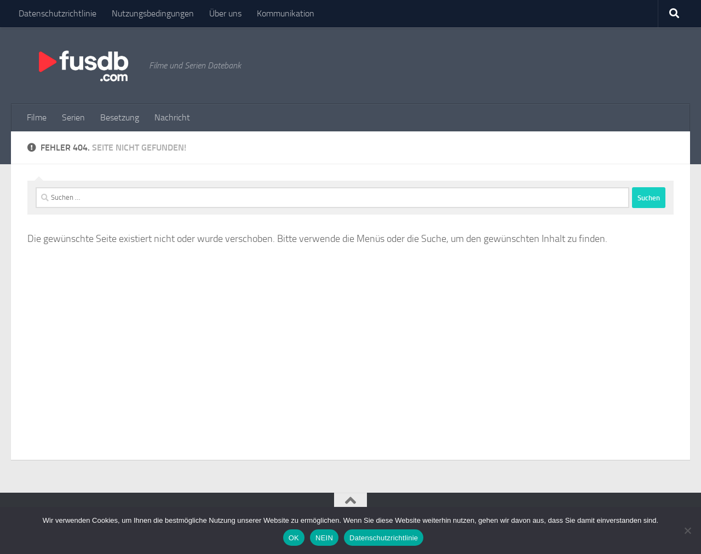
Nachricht (172, 117)
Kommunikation (285, 13)
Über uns (225, 13)
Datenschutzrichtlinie (57, 13)
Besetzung (119, 117)
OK (294, 538)
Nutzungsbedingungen (153, 13)
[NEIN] (687, 530)
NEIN (324, 538)
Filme (37, 117)
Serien (73, 117)
